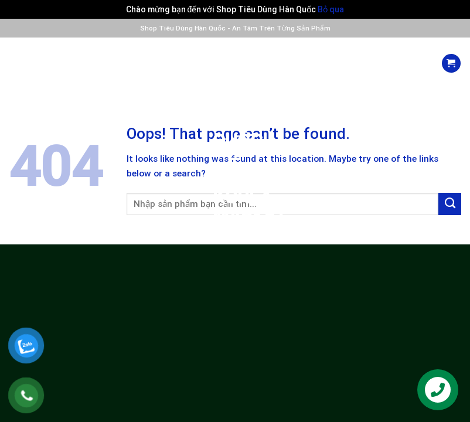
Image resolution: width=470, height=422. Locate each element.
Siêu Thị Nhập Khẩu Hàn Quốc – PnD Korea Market (235, 131)
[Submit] (449, 204)
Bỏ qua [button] (331, 9)
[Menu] (18, 63)
